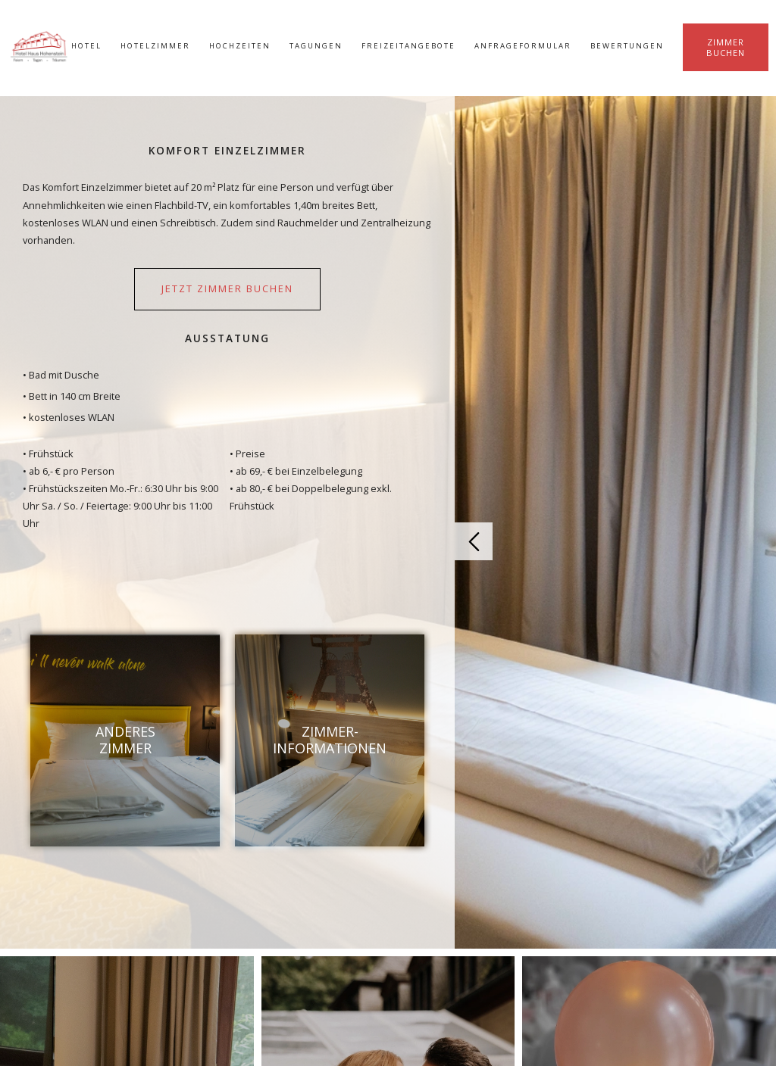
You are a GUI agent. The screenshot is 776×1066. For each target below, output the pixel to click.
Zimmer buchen (725, 47)
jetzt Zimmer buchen (227, 288)
